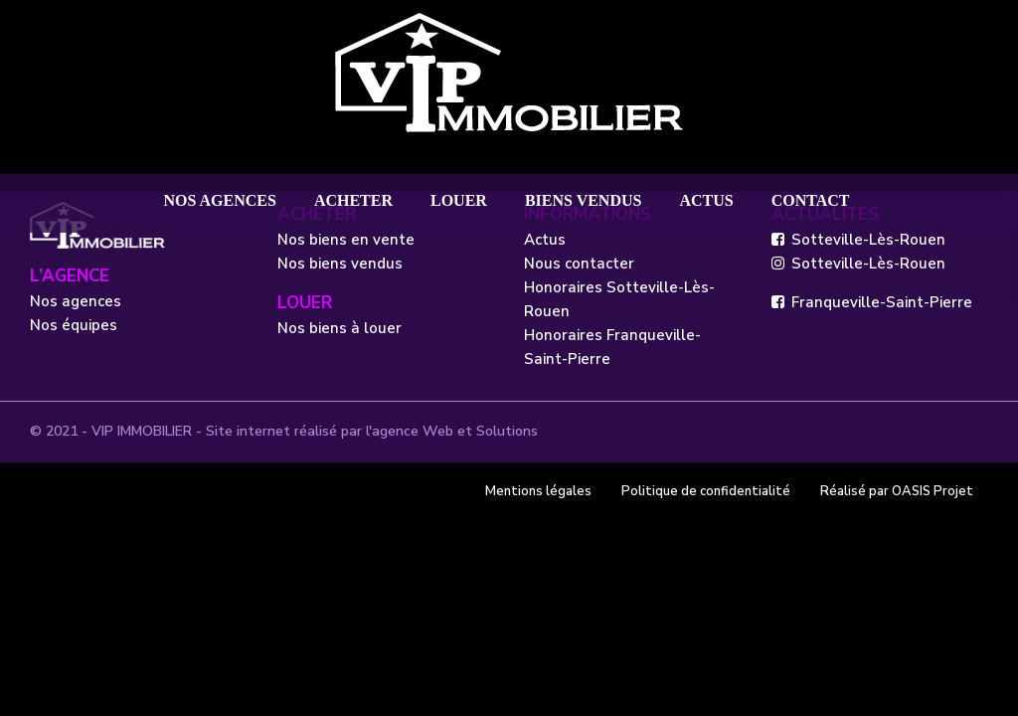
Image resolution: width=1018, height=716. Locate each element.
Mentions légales (538, 491)
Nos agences (75, 301)
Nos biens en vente (346, 240)
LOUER (458, 200)
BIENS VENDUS (583, 200)
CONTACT (810, 200)
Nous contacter (579, 263)
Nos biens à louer (339, 328)
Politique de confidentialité (705, 491)
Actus (545, 240)
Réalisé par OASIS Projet (896, 491)
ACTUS (706, 200)
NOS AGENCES (220, 200)
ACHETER (353, 200)
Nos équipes (73, 325)
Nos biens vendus (340, 263)
